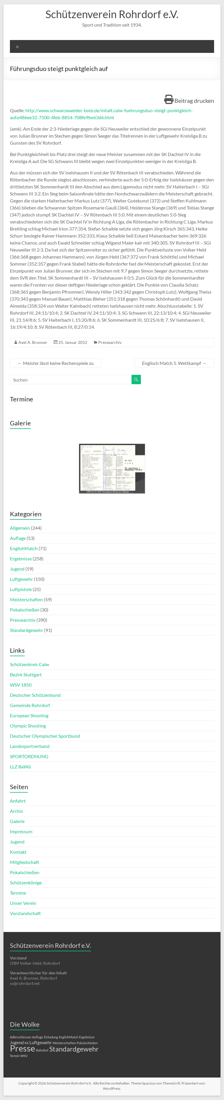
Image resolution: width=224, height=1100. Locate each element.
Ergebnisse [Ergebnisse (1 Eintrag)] (86, 1037)
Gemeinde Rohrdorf (30, 705)
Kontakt (18, 852)
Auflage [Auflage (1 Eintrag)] (37, 1037)
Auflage (18, 538)
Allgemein (20, 528)
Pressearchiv (110, 342)
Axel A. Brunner (32, 342)
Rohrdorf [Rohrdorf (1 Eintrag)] (42, 1050)
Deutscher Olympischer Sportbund (45, 736)
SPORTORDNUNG (29, 756)
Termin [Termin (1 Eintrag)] (15, 1056)
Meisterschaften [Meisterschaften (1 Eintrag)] (64, 1043)
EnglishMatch (24, 548)
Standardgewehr (26, 630)
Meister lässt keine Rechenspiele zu (56, 363)
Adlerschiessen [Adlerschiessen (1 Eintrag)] (20, 1037)
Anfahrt (18, 800)
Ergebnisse (21, 558)
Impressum (21, 831)
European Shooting (29, 715)
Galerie (17, 821)
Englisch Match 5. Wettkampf (174, 363)
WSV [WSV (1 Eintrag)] (23, 1056)
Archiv (16, 811)
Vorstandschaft (25, 913)
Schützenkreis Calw (29, 664)
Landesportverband (30, 746)
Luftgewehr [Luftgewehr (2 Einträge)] (40, 1042)
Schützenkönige (26, 882)
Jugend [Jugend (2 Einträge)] (17, 1042)
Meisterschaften (26, 599)
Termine (18, 892)
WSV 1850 (21, 684)
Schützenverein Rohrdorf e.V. (112, 14)
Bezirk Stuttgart (26, 674)
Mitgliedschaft (24, 862)
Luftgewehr (21, 579)
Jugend (17, 568)
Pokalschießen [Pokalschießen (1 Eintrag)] (87, 1043)
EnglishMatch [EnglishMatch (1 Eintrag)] (68, 1037)
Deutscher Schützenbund (35, 695)
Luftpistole (21, 589)
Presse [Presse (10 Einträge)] (22, 1048)
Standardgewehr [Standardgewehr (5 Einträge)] (74, 1049)
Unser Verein (23, 903)
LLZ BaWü (20, 766)
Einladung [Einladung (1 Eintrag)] (51, 1037)
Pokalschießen (24, 609)
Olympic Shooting (28, 725)
